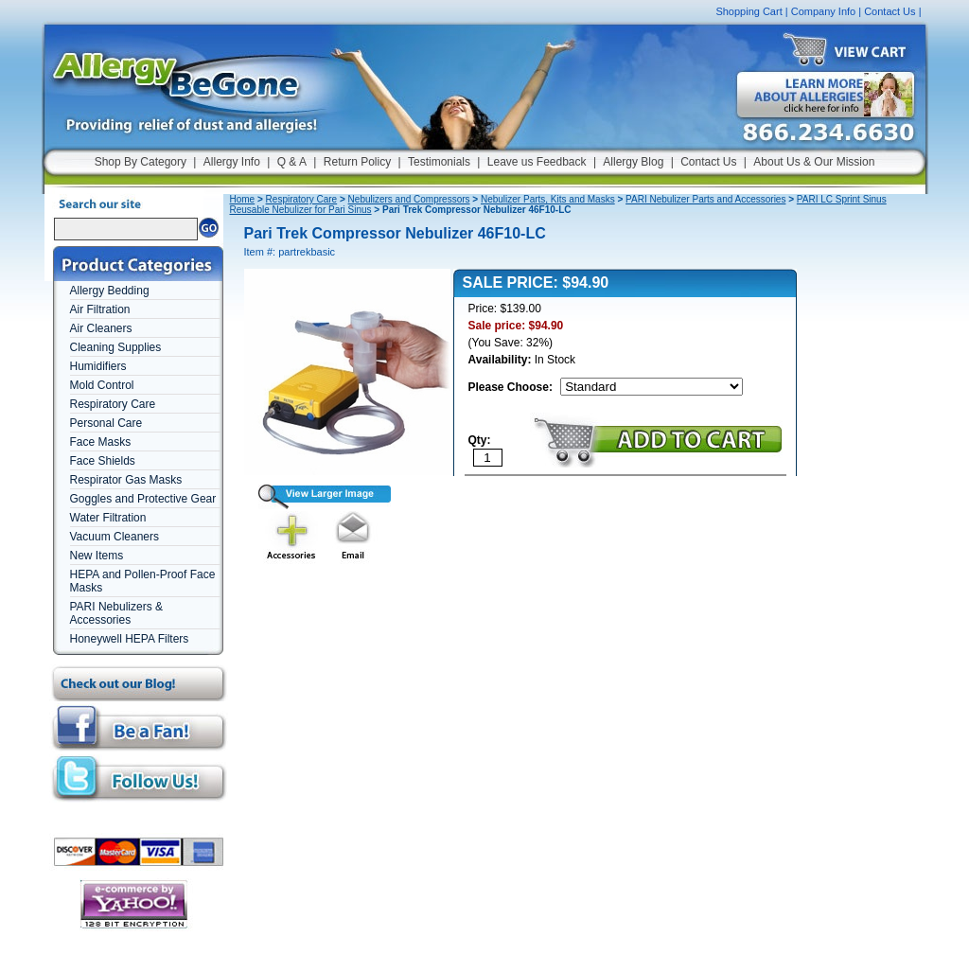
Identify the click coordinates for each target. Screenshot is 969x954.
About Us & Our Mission (813, 161)
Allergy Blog (633, 161)
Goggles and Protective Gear (143, 498)
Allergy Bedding (110, 290)
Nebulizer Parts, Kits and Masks (548, 199)
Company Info (823, 11)
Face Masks (101, 442)
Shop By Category (140, 161)
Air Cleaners (101, 328)
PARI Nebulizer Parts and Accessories (705, 199)
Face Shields (102, 461)
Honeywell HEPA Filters (129, 638)
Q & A (292, 161)
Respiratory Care (113, 404)
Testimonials (439, 161)
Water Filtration (108, 517)
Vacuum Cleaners (115, 536)
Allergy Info (231, 161)
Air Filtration (100, 309)
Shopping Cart (748, 11)
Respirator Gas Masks (126, 479)
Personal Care (106, 423)
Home (242, 199)
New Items (97, 555)
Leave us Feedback (537, 161)
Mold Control (102, 385)
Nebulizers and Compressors (409, 199)
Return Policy (357, 161)
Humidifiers (98, 366)
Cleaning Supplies (116, 347)
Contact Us (889, 11)
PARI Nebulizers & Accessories (116, 613)
